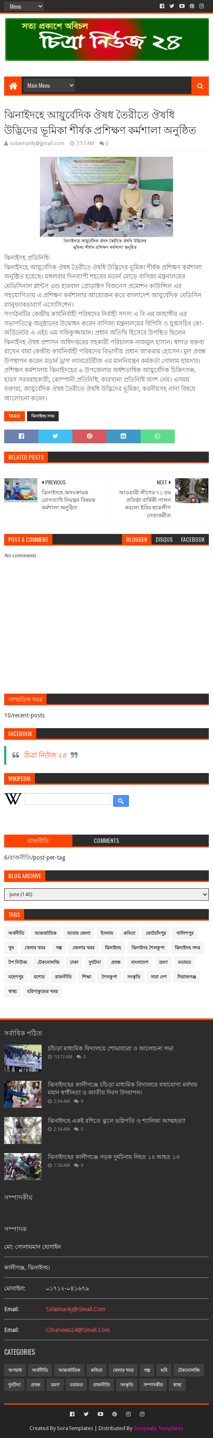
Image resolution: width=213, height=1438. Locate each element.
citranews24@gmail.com (78, 1330)
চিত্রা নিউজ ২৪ (45, 755)
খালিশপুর (184, 933)
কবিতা (129, 933)
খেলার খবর (35, 948)
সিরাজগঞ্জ (186, 977)
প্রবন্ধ (116, 962)
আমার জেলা (78, 933)
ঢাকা (74, 962)
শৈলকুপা (109, 977)
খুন (11, 948)
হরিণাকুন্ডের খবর (42, 991)
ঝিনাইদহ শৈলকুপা (147, 948)
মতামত (184, 962)
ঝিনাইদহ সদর (42, 416)
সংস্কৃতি (133, 977)
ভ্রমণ (163, 962)
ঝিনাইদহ (113, 948)
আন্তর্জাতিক (46, 933)
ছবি (164, 1370)
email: (11, 1309)
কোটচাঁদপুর (156, 933)
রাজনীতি (63, 977)
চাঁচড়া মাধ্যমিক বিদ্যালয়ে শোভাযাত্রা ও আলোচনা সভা (110, 1048)
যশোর (39, 977)
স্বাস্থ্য (12, 991)
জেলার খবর (83, 948)
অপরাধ (15, 1370)
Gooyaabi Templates (158, 1428)
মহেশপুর (15, 977)
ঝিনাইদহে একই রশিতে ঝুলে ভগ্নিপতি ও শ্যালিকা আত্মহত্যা (116, 1120)
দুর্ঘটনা (95, 962)
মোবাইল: (14, 1288)
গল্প (59, 948)
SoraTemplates (75, 1428)
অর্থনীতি (16, 933)
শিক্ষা (86, 977)
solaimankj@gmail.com (75, 1309)
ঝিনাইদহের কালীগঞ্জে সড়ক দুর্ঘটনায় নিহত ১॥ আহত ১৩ (114, 1157)
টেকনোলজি (48, 962)
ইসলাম (107, 933)
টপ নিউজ (17, 962)
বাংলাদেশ (140, 962)
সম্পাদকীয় (153, 1385)
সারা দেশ (159, 977)
